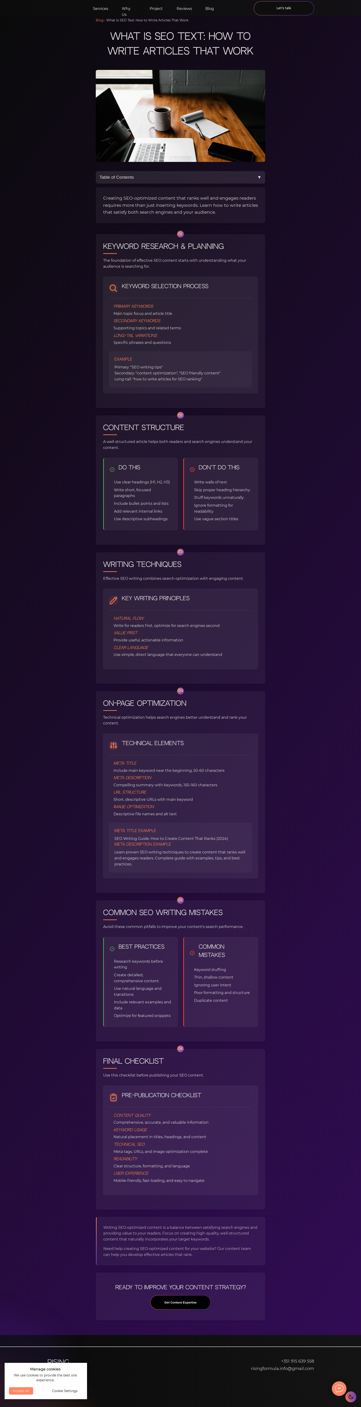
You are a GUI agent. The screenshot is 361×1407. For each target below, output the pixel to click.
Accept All (21, 1391)
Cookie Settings (65, 1391)
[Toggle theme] (350, 1396)
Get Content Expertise (180, 1307)
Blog (209, 8)
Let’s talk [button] (284, 8)
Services (100, 8)
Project (156, 8)
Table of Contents (180, 177)
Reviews (184, 8)
